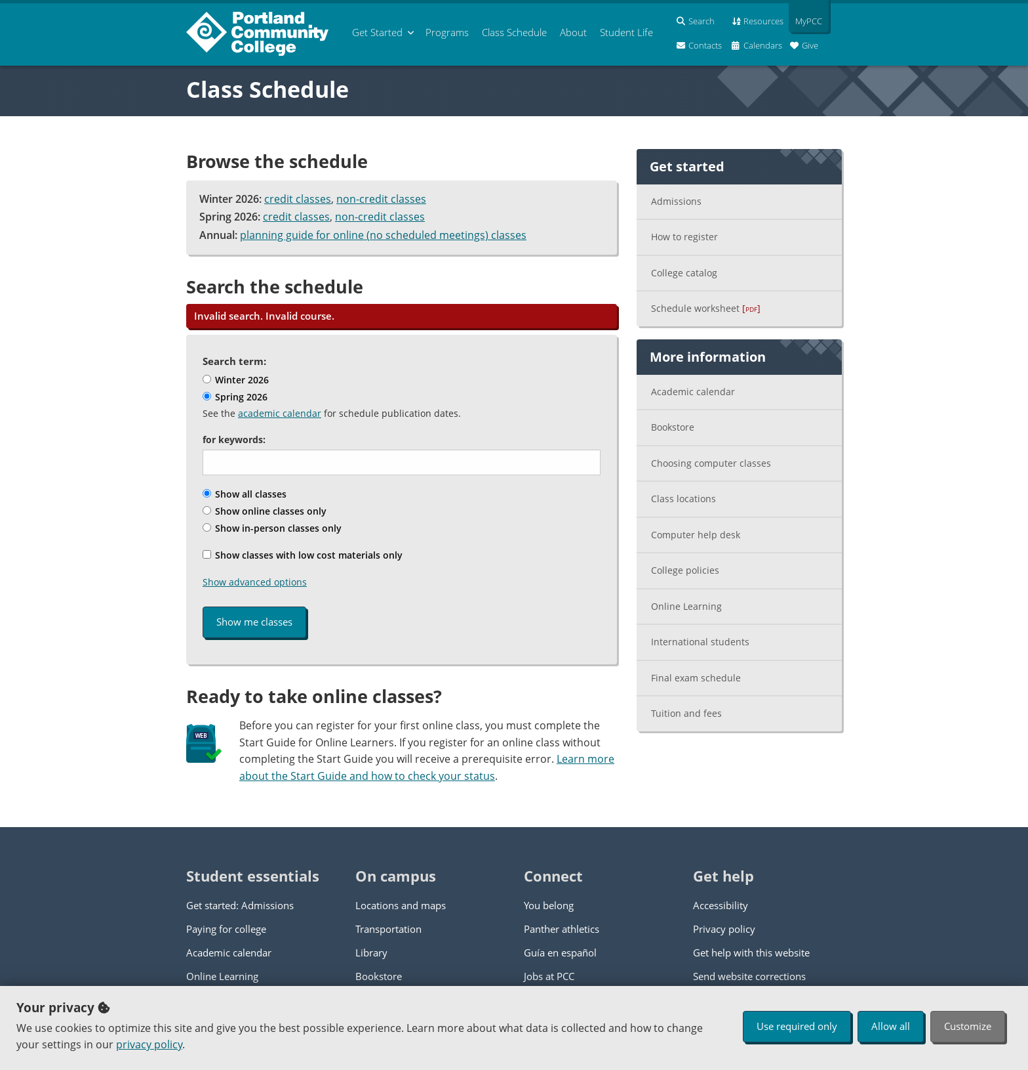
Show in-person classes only (272, 528)
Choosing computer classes (711, 463)
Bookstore (672, 427)
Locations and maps (400, 905)
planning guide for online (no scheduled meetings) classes (383, 235)
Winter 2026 (236, 380)
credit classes (297, 199)
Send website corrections (749, 976)
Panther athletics (561, 928)
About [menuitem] (573, 32)
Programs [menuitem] (447, 32)
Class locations (683, 498)
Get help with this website (751, 952)
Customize (967, 1026)
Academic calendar (693, 391)
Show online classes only (264, 511)
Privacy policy (724, 928)
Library (371, 952)
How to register (684, 236)
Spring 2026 (235, 397)
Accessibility (720, 905)
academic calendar (279, 413)
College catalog (684, 273)
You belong (549, 905)
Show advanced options (255, 582)
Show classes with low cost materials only (303, 555)
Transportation (388, 928)
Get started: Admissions (240, 905)
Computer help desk (695, 534)
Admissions (676, 201)
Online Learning (686, 606)
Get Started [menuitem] (377, 32)
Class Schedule (267, 89)
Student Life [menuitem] (626, 32)
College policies (685, 570)
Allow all (890, 1026)
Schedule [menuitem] (514, 32)
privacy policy (149, 1044)
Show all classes (245, 494)
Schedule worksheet (706, 308)
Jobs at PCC (549, 976)
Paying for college (226, 928)
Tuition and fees (686, 713)
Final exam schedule (696, 678)
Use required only (797, 1026)
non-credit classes (381, 199)
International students (700, 641)
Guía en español (560, 952)
